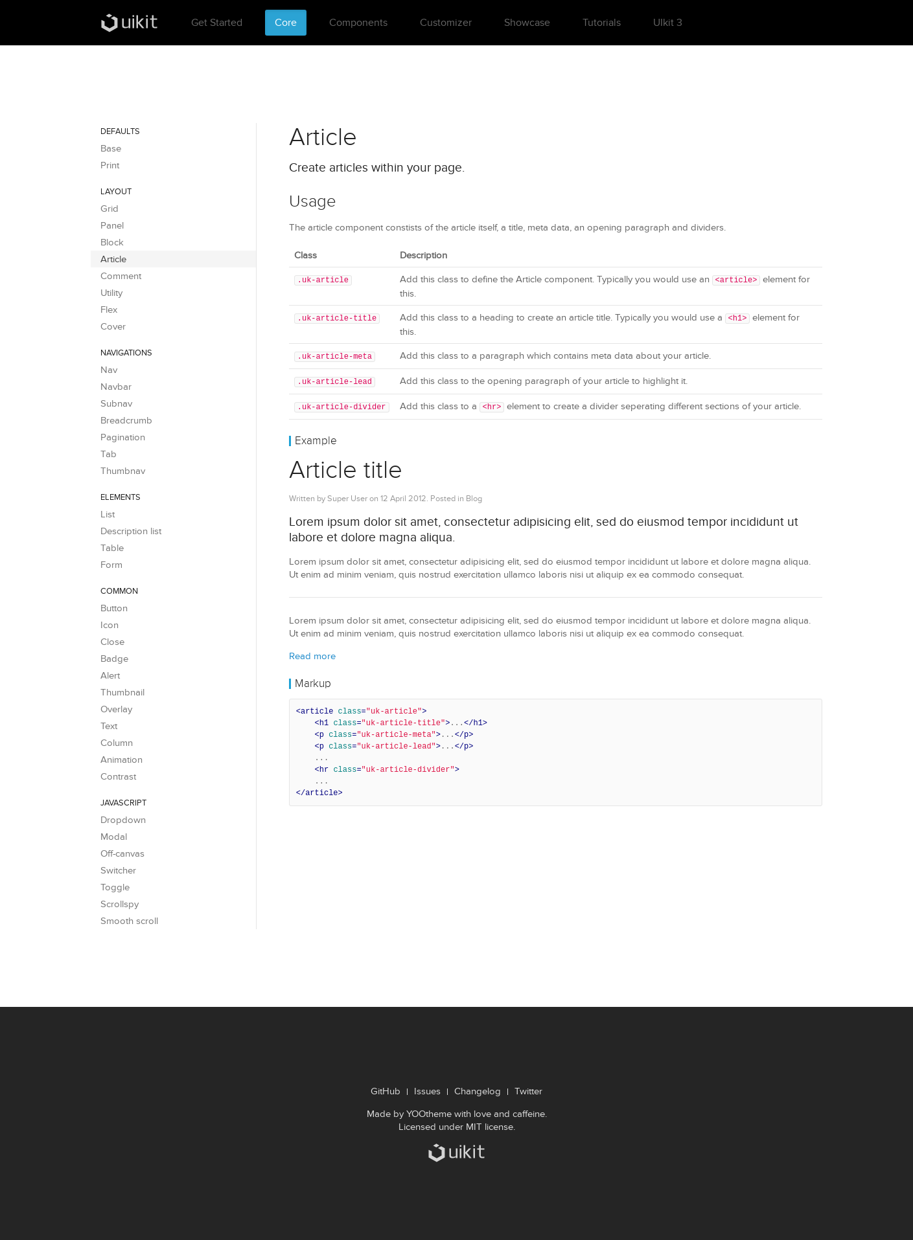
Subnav (116, 403)
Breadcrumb (126, 420)
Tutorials (602, 22)
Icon (109, 625)
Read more (312, 653)
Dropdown (123, 820)
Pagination (122, 437)
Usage (312, 201)
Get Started (216, 22)
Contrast (118, 776)
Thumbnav (122, 471)
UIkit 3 (667, 22)
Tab (108, 454)
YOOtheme (429, 1114)
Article (113, 259)
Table (112, 548)
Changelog (477, 1091)
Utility (111, 292)
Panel (112, 225)
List (107, 514)
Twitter (528, 1091)
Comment (120, 276)
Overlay (116, 709)
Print (109, 165)
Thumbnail (122, 692)
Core (286, 22)
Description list (130, 531)
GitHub (385, 1091)
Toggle (115, 887)
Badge (114, 658)
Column (116, 743)
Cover (113, 326)
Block (112, 242)
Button (114, 608)
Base (110, 148)
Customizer (446, 22)
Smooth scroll (129, 921)
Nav (108, 370)
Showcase (527, 22)
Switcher (118, 870)
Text (108, 726)
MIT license (489, 1127)
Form (111, 564)
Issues (427, 1091)
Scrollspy (119, 904)
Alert (110, 675)
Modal (113, 836)
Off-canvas (122, 853)
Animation (121, 759)
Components (358, 22)
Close (112, 642)
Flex (108, 309)
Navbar (116, 386)
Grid (109, 208)
